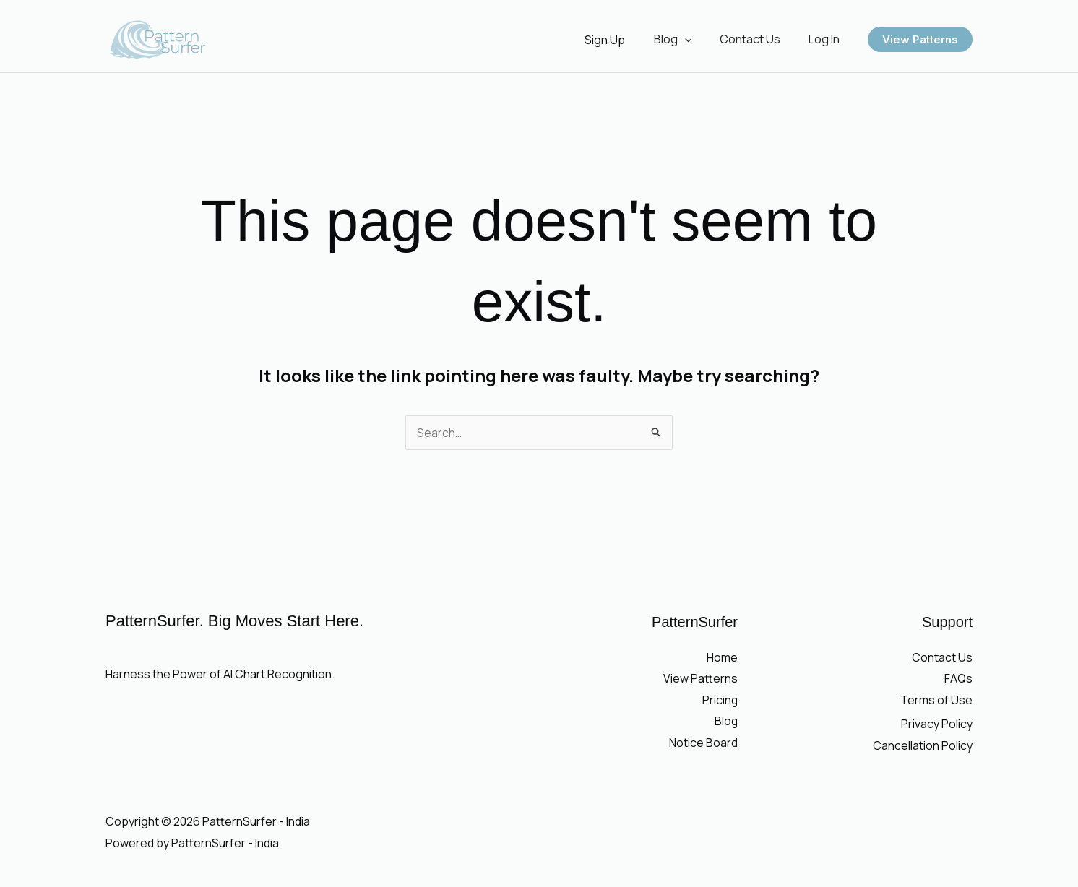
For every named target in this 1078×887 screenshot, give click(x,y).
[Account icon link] (619, 40)
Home (722, 657)
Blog (684, 39)
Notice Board (703, 742)
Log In (826, 39)
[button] (696, 39)
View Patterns (700, 678)
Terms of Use (936, 700)
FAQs (958, 678)
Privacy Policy (937, 724)
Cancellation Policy (923, 745)
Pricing (720, 700)
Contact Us (757, 39)
